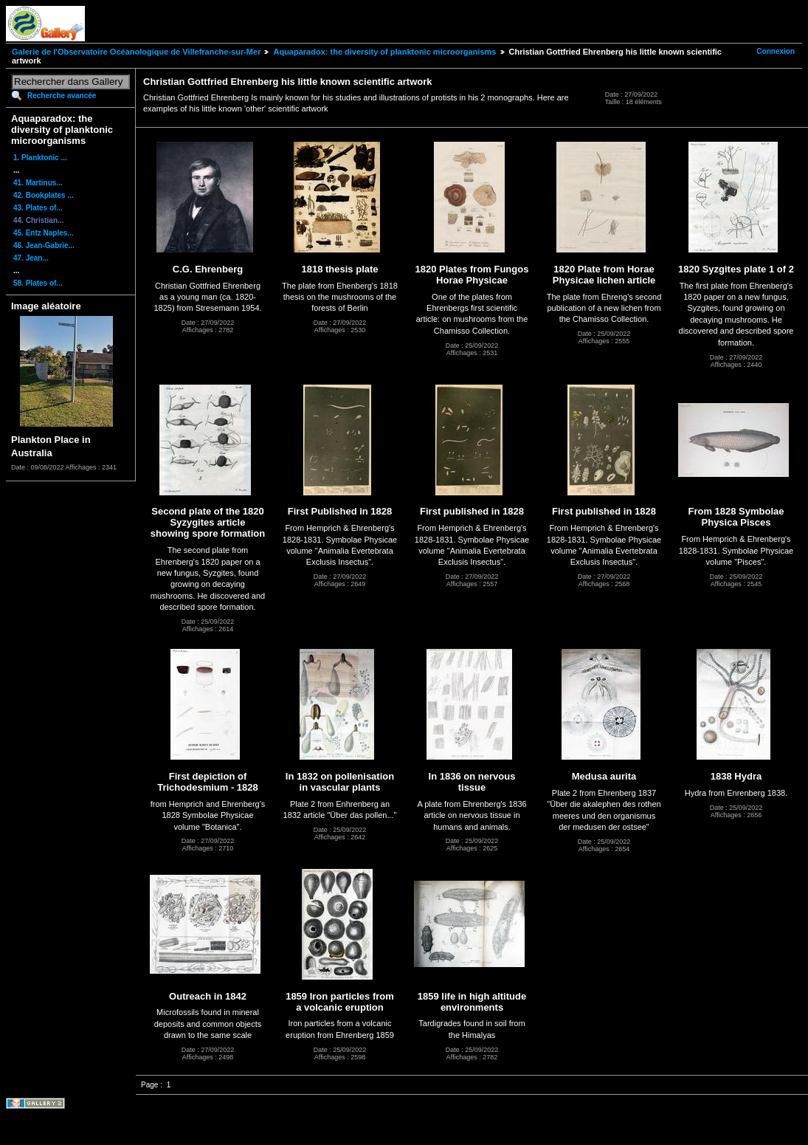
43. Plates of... (38, 208)
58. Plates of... (38, 283)
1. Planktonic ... (40, 158)
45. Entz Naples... (43, 233)
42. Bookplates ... (43, 195)
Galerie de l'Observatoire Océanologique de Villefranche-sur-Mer (136, 51)
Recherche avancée (61, 96)
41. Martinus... (38, 183)
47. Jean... (31, 258)
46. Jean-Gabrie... (44, 245)
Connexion (775, 51)
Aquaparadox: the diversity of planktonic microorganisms (384, 51)
